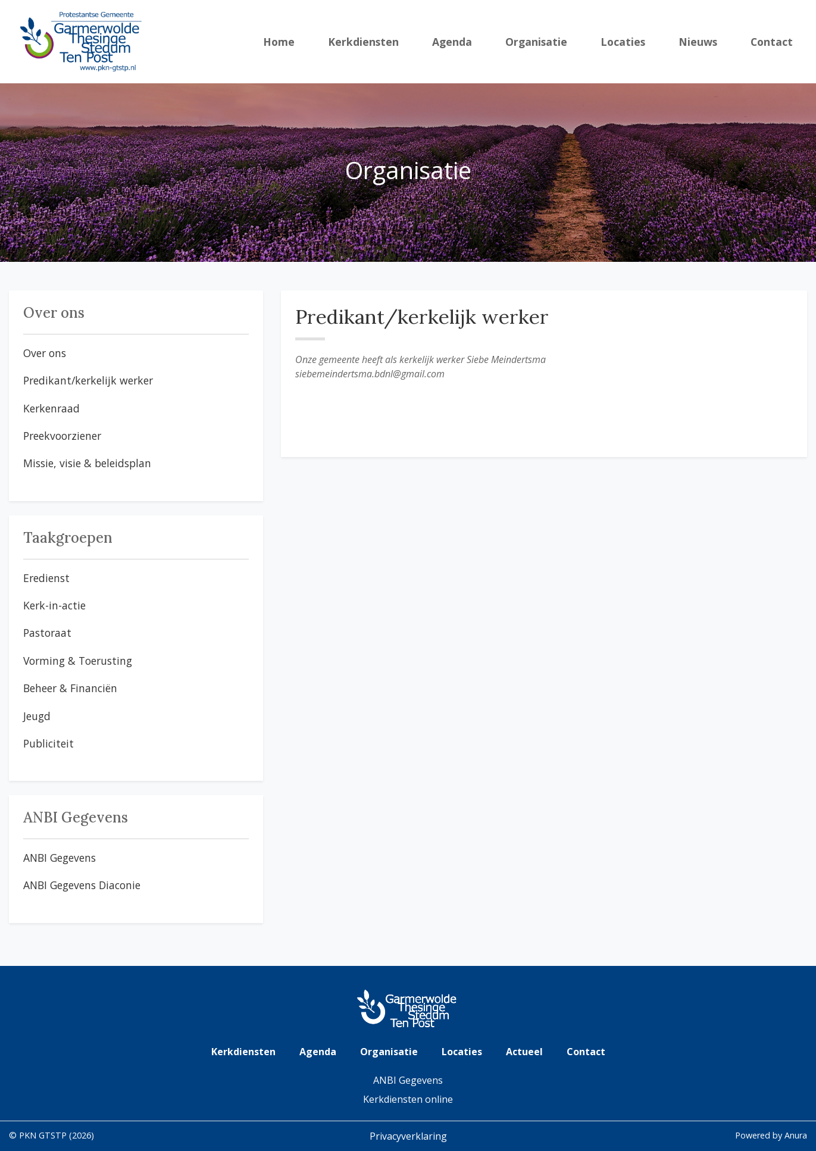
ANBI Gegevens (59, 857)
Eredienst (46, 578)
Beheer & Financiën (70, 688)
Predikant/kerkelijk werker (88, 380)
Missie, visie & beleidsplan (87, 463)
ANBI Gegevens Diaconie (81, 885)
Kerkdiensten (363, 42)
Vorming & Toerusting (77, 660)
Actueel (524, 1051)
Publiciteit (48, 743)
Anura (795, 1135)
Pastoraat (47, 632)
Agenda (452, 42)
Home (279, 42)
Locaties (623, 42)
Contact (772, 42)
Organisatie (536, 42)
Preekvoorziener (62, 436)
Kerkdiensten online (408, 1099)
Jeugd (37, 716)
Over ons (44, 353)
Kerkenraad (51, 408)
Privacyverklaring (408, 1136)
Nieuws (698, 42)
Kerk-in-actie (54, 605)
